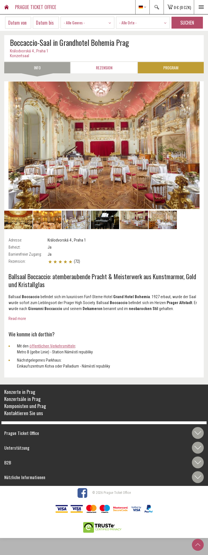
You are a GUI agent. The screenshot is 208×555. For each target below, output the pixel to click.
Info (37, 68)
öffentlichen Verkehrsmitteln (52, 346)
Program (170, 68)
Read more (17, 318)
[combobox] (87, 23)
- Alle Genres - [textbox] (74, 22)
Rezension (104, 68)
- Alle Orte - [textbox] (128, 22)
